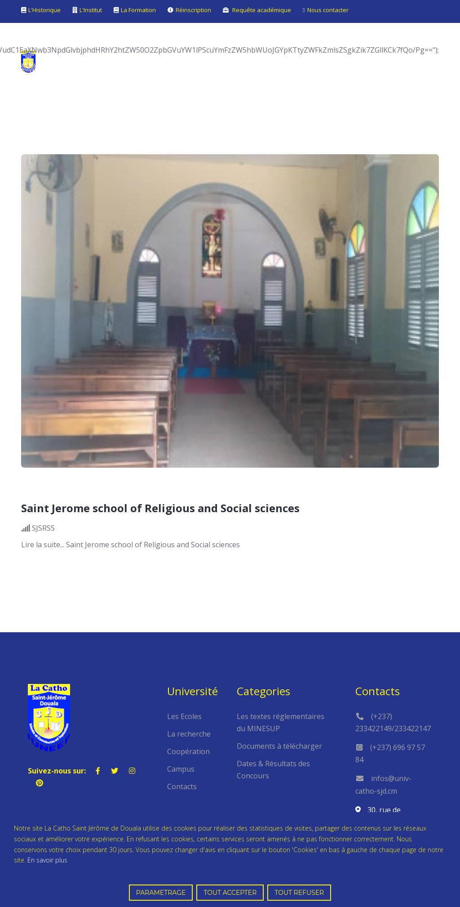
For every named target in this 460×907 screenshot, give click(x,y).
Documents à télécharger (279, 746)
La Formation (138, 10)
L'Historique (44, 10)
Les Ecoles (184, 716)
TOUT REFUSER (299, 893)
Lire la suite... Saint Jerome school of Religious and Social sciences (130, 545)
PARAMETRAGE (161, 893)
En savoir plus (47, 860)
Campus (181, 769)
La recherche (189, 734)
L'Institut (91, 10)
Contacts (182, 786)
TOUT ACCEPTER (230, 893)
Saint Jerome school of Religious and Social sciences (160, 507)
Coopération (188, 751)
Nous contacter (328, 10)
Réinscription (193, 10)
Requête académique (261, 10)
